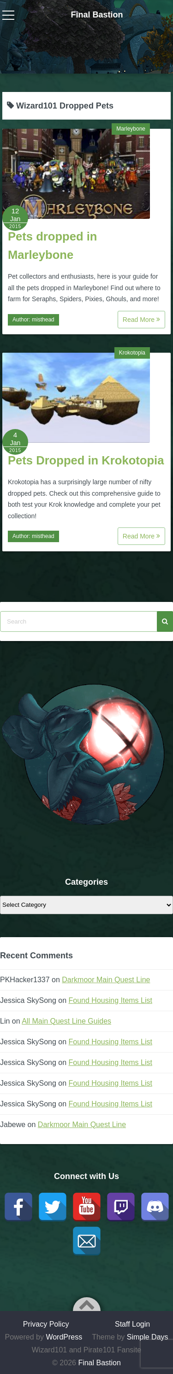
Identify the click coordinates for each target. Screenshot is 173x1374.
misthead (43, 319)
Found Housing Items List (110, 1000)
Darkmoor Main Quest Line (106, 980)
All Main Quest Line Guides (66, 1021)
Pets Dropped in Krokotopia (86, 460)
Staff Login (132, 1324)
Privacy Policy (46, 1324)
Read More (141, 319)
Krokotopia (132, 352)
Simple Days (147, 1337)
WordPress (64, 1337)
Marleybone (130, 129)
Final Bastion (97, 14)
